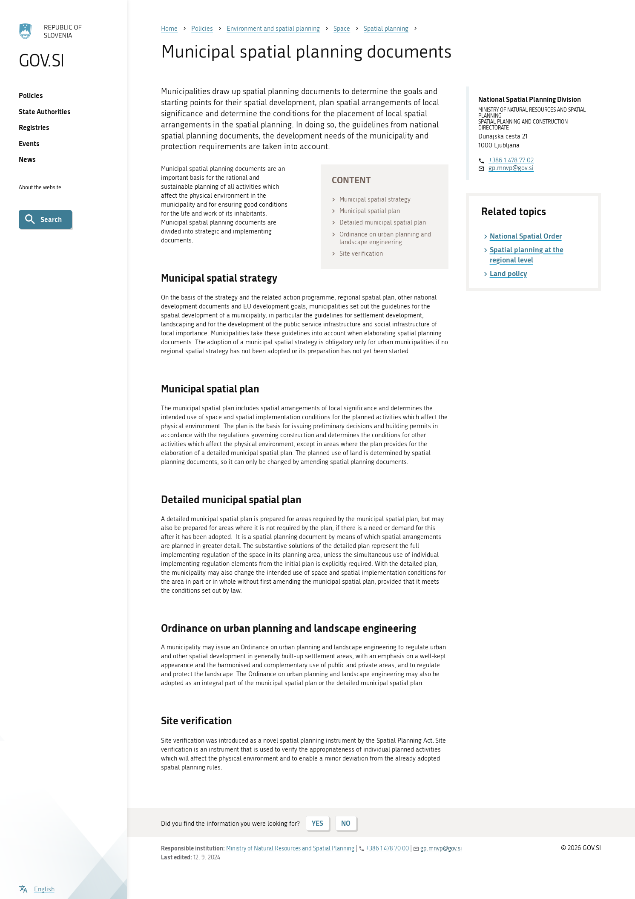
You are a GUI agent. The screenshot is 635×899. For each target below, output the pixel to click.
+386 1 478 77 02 (511, 160)
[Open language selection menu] (36, 888)
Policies (31, 95)
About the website (40, 187)
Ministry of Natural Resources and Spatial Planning (290, 848)
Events (29, 143)
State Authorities (45, 111)
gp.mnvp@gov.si (511, 168)
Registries (34, 127)
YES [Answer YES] (317, 823)
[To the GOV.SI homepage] (64, 45)
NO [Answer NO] (346, 823)
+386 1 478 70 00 (387, 848)
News (27, 159)
